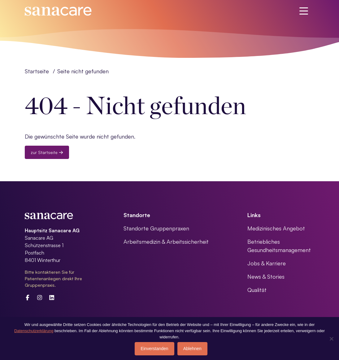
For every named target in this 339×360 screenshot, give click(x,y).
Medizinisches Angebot (276, 228)
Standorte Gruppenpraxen (156, 228)
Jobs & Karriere (266, 263)
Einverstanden (154, 348)
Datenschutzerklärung (33, 330)
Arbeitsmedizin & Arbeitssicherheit (166, 241)
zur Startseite (47, 152)
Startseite (37, 71)
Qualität (257, 289)
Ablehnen (192, 348)
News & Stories (266, 276)
